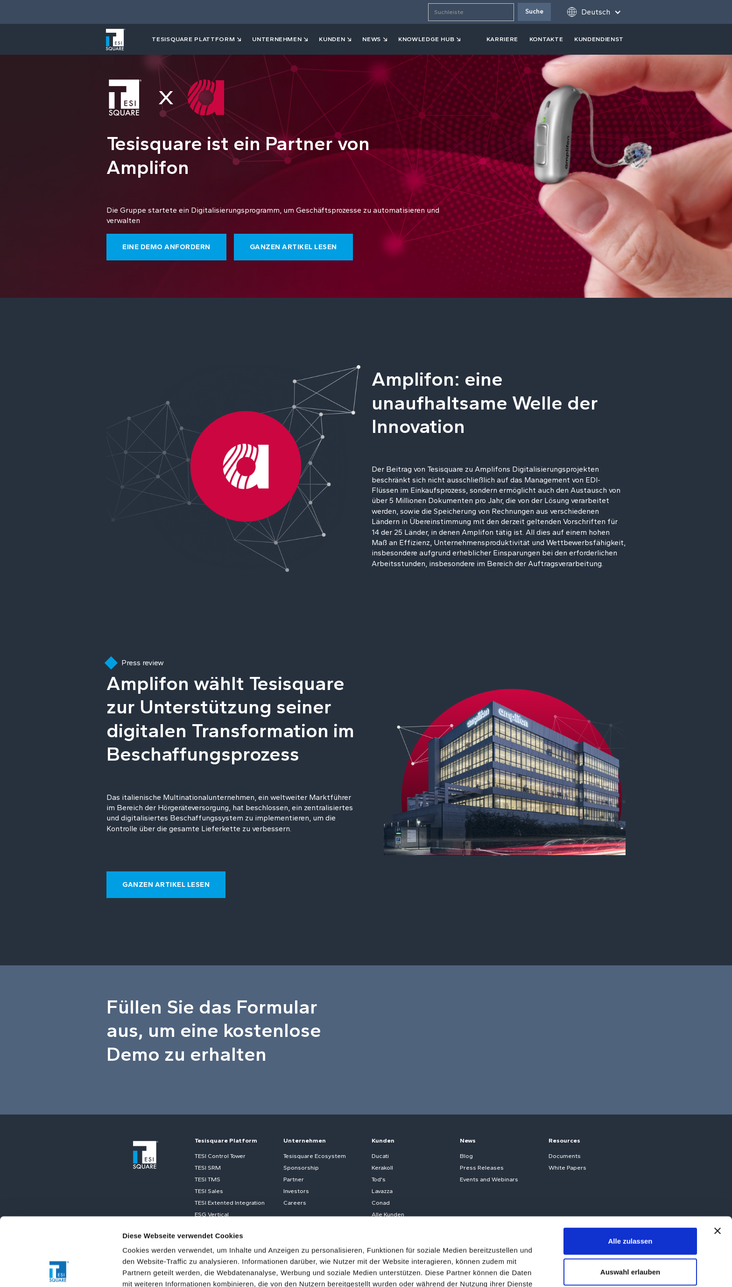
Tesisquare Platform (226, 1140)
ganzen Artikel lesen (293, 247)
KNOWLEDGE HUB (426, 39)
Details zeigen (496, 1269)
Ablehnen (630, 1234)
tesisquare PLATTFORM (193, 39)
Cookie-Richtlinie (310, 1238)
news (371, 39)
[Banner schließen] (717, 1162)
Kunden (383, 1140)
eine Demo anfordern (166, 247)
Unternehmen (277, 39)
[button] (594, 12)
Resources (564, 1140)
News (468, 1140)
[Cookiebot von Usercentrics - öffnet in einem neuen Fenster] (60, 1269)
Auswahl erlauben (630, 1204)
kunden (332, 39)
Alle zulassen (630, 1173)
